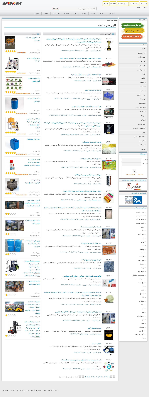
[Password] (131, 164)
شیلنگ (142, 264)
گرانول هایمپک (96, 343)
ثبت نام (105, 3)
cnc (143, 245)
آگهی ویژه (142, 19)
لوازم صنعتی (140, 53)
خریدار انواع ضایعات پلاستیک (90, 226)
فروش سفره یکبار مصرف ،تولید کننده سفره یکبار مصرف (82, 191)
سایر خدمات (140, 124)
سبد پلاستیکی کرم (94, 328)
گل (143, 286)
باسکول (142, 293)
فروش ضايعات (139, 334)
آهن (143, 319)
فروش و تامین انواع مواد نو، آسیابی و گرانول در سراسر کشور (80, 58)
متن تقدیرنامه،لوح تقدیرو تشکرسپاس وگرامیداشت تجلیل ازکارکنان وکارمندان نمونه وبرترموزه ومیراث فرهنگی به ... (72, 294)
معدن (142, 132)
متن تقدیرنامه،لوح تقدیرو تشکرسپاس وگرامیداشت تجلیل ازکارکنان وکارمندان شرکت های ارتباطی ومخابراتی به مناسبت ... (72, 124)
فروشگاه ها (14, 390)
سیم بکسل (140, 316)
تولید (142, 267)
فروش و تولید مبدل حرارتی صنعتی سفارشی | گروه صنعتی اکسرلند (32, 203)
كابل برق (141, 331)
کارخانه (142, 49)
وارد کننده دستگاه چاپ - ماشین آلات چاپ (86, 106)
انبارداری (141, 120)
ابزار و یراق (140, 99)
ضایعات (141, 115)
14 (87, 377)
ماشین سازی (140, 65)
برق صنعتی (140, 111)
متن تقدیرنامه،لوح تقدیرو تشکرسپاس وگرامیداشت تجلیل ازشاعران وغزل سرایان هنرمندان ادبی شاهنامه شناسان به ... (73, 40)
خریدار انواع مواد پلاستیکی (92, 142)
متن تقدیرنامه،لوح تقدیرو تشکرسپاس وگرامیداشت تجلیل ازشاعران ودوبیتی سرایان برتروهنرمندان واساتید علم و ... (72, 209)
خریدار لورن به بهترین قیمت (91, 259)
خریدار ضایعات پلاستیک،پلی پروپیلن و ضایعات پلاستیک (81, 359)
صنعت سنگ (140, 219)
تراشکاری (141, 82)
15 (85, 377)
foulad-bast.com (21, 195)
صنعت (143, 44)
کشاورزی (141, 279)
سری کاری (140, 86)
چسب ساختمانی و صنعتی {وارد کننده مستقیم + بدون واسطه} (32, 162)
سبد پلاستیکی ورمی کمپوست (90, 158)
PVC (143, 338)
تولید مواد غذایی (138, 107)
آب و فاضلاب (139, 145)
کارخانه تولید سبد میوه (93, 90)
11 (93, 377)
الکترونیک (140, 140)
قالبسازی (141, 301)
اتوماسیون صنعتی (138, 136)
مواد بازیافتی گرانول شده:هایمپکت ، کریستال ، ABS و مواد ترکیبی (78, 311)
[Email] (131, 160)
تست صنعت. (140, 223)
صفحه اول (143, 3)
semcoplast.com (21, 114)
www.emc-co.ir (21, 53)
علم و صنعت (140, 212)
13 (89, 377)
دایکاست (141, 256)
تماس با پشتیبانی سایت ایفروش (30, 390)
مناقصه (141, 78)
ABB (143, 297)
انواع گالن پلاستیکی (33, 139)
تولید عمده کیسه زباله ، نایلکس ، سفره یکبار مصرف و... (82, 276)
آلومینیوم (141, 271)
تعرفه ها (113, 3)
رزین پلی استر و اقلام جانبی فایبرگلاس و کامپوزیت (33, 243)
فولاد (142, 290)
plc (143, 230)
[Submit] (134, 171)
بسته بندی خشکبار (138, 275)
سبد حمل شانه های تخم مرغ (91, 243)
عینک (142, 305)
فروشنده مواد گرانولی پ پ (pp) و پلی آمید (86, 74)
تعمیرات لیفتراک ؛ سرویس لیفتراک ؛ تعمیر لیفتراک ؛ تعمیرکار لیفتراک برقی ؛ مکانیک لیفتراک (32, 307)
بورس (142, 241)
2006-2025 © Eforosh (51, 390)
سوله (142, 253)
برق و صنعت (140, 227)
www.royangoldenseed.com (21, 93)
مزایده (142, 74)
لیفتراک (141, 249)
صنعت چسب (140, 215)
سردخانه (141, 327)
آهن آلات (141, 61)
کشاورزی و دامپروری (137, 128)
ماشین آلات (140, 57)
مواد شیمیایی (139, 95)
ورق (143, 312)
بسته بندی (140, 103)
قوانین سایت (134, 3)
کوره (143, 308)
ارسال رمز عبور (130, 174)
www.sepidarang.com (21, 174)
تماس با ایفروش (123, 3)
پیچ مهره (141, 260)
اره (143, 238)
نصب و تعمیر (139, 69)
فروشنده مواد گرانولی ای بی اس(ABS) (88, 174)
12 (91, 377)
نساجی (141, 149)
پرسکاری (141, 90)
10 (95, 377)
